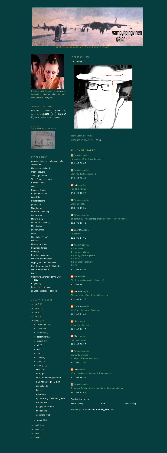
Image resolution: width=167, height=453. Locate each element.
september (42, 337)
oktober (40, 332)
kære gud (40, 373)
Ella (76, 336)
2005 (37, 437)
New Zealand (47, 117)
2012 (37, 308)
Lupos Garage (37, 230)
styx (33, 186)
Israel (33, 114)
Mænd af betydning (40, 211)
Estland (58, 110)
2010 (37, 316)
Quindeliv (35, 197)
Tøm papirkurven (39, 175)
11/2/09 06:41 (78, 178)
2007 (37, 429)
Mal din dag (36, 226)
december (41, 324)
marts (40, 361)
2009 (37, 321)
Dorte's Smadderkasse (41, 259)
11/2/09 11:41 (78, 223)
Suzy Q (77, 230)
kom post (40, 369)
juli (38, 345)
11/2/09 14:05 (78, 238)
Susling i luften (38, 182)
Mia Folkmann (37, 215)
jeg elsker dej (42, 386)
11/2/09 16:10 (78, 284)
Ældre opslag (130, 403)
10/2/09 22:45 (78, 163)
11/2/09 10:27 (78, 193)
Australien (35, 110)
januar (40, 420)
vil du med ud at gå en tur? (48, 377)
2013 (37, 304)
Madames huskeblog (40, 222)
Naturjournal (37, 208)
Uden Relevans (38, 172)
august (40, 341)
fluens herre (41, 411)
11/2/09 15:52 (78, 269)
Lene (76, 369)
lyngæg (39, 390)
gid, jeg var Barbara (45, 406)
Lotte (76, 185)
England (47, 110)
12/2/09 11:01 (78, 314)
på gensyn (41, 394)
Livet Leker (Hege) (39, 237)
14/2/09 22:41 (78, 392)
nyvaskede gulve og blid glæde (50, 398)
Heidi (76, 276)
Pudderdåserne (38, 201)
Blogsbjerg (36, 283)
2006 (37, 433)
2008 (37, 425)
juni (39, 349)
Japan (44, 113)
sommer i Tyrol (43, 415)
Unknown (78, 306)
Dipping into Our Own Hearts (44, 262)
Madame (78, 291)
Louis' (34, 233)
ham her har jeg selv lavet (48, 382)
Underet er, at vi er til (40, 168)
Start (103, 403)
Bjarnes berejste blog (41, 287)
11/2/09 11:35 (78, 208)
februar (40, 366)
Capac (34, 273)
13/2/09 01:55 (78, 362)
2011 (37, 312)
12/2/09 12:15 (78, 329)
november (41, 328)
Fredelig (35, 251)
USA (58, 117)
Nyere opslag (77, 403)
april (39, 357)
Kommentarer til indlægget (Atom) (98, 409)
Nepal (37, 117)
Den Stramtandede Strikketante (45, 266)
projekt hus (36, 204)
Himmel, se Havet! (39, 244)
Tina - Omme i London (41, 179)
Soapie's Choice (38, 190)
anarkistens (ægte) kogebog (44, 291)
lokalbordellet (42, 402)
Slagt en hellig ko (39, 193)
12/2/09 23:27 (78, 344)
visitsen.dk (36, 165)
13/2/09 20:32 (78, 377)
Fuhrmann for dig (39, 248)
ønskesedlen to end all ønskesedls (47, 161)
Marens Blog (37, 219)
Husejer (34, 240)
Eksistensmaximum (40, 255)
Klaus (76, 321)
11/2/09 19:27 (78, 299)
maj (39, 353)
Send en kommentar (80, 399)
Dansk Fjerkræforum (40, 269)
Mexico (62, 114)
